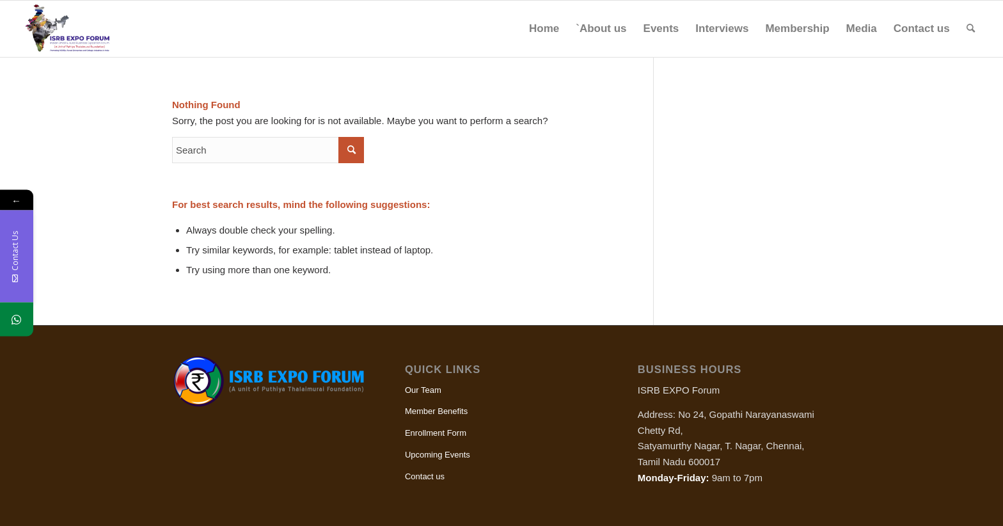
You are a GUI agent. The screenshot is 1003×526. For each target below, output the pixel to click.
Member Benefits (436, 411)
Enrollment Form (435, 433)
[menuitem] (544, 29)
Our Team (423, 390)
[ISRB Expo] (74, 29)
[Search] (970, 29)
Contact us (425, 476)
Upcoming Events (437, 454)
